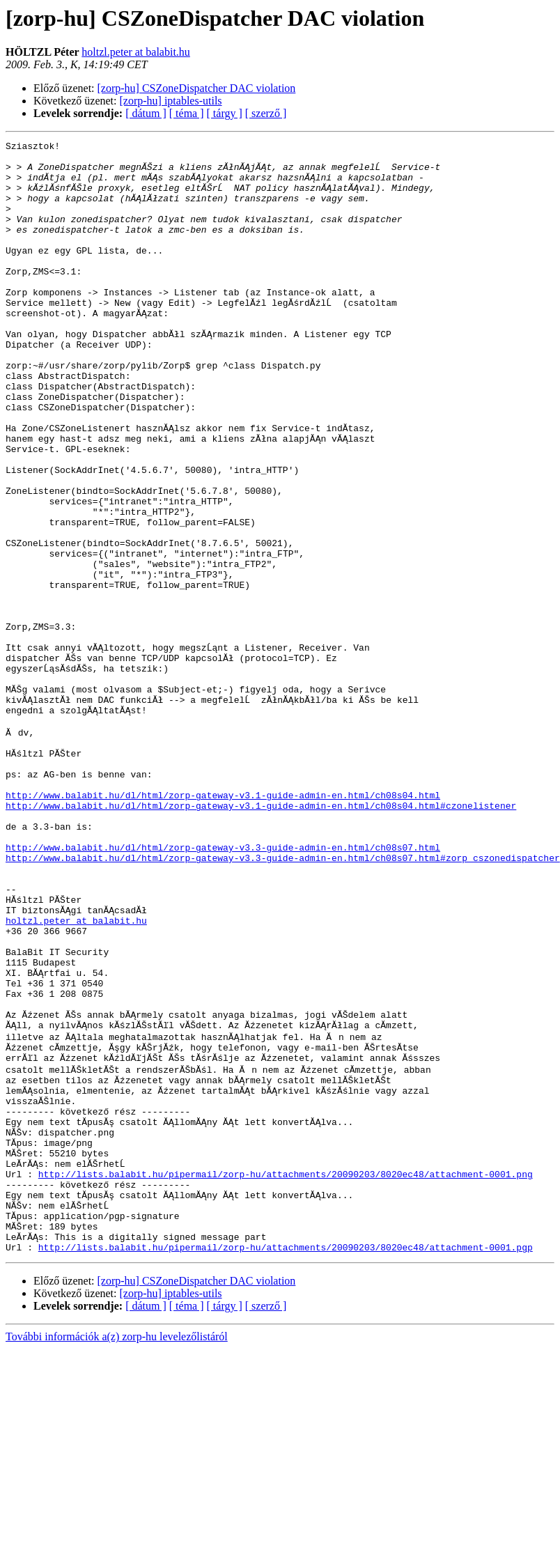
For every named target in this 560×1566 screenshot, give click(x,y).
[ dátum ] (145, 113)
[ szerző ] (266, 113)
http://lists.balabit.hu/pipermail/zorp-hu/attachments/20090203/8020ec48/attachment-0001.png (285, 1376)
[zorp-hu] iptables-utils (171, 101)
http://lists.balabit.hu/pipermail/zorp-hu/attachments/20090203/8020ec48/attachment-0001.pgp (285, 1464)
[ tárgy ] (224, 113)
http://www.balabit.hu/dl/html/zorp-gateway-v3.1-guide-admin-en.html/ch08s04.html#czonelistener (261, 937)
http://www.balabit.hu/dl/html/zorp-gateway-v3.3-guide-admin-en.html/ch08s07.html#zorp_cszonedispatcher (283, 1000)
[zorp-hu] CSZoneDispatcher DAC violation (197, 88)
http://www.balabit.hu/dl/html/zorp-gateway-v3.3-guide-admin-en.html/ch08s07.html (223, 988)
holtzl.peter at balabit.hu (135, 52)
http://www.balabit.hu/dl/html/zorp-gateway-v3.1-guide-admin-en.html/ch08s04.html (223, 925)
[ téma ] (186, 113)
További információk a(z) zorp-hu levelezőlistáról (117, 1554)
